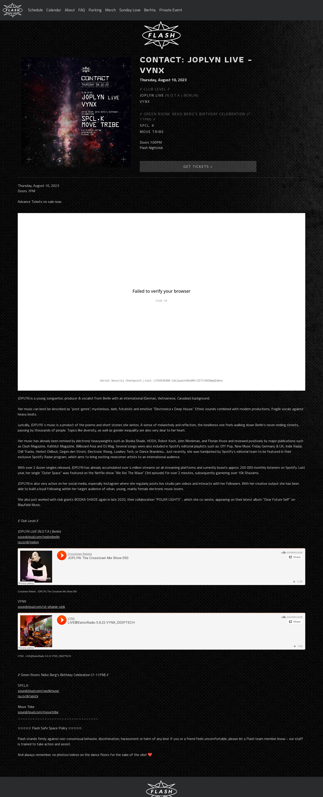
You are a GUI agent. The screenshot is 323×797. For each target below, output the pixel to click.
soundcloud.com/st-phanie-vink (41, 606)
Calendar (53, 10)
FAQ (81, 10)
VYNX (21, 656)
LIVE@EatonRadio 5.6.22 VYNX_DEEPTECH (48, 656)
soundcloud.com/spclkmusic (38, 690)
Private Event (170, 10)
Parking (95, 10)
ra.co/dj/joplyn (28, 542)
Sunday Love (129, 10)
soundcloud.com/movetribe (38, 712)
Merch (110, 10)
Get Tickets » (198, 166)
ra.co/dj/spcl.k (28, 696)
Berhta (150, 10)
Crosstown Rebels (27, 591)
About (70, 10)
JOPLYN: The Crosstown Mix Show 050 (57, 591)
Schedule (35, 10)
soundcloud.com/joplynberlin (39, 536)
